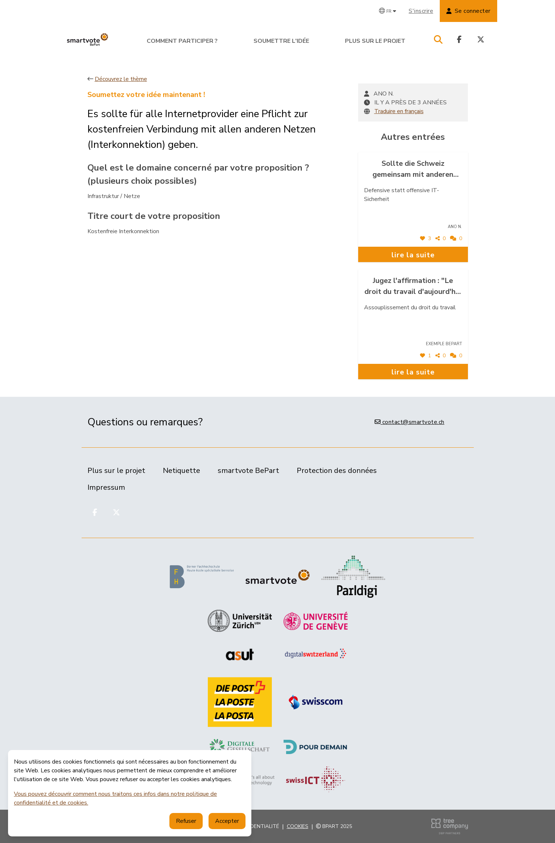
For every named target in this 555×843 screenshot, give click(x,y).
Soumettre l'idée (281, 41)
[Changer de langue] (387, 11)
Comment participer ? (182, 41)
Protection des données (337, 470)
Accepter (227, 821)
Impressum (106, 487)
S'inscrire (421, 11)
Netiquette (181, 470)
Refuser (186, 821)
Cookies (297, 826)
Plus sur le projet (375, 41)
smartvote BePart (248, 470)
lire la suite (413, 255)
